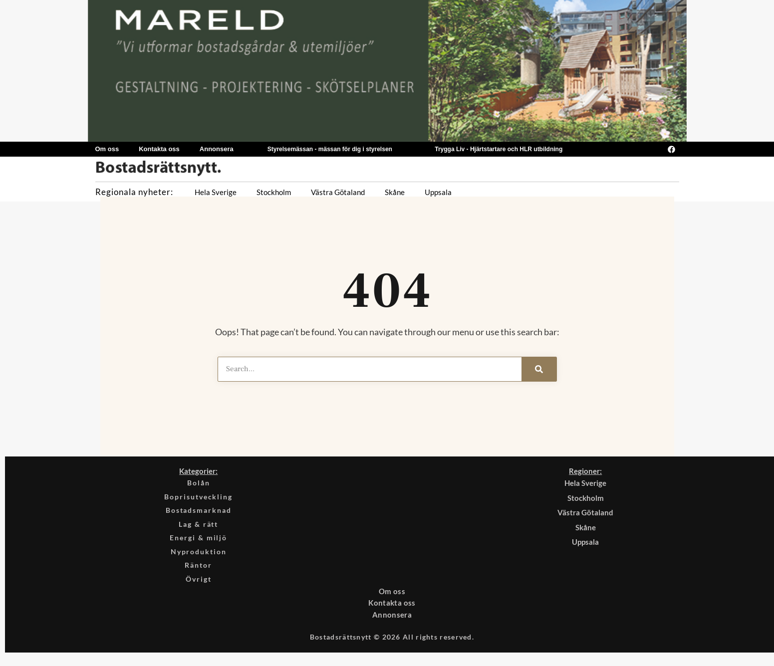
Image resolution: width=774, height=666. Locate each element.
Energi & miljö (198, 541)
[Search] (538, 369)
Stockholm (274, 192)
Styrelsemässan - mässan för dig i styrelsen (329, 149)
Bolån (199, 482)
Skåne (395, 192)
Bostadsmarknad (198, 512)
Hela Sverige (216, 192)
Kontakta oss (159, 149)
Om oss (107, 149)
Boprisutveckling (198, 497)
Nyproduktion (199, 556)
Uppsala (438, 192)
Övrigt (199, 586)
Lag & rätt (198, 527)
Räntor (199, 571)
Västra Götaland (338, 192)
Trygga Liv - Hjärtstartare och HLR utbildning (498, 149)
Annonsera (217, 149)
